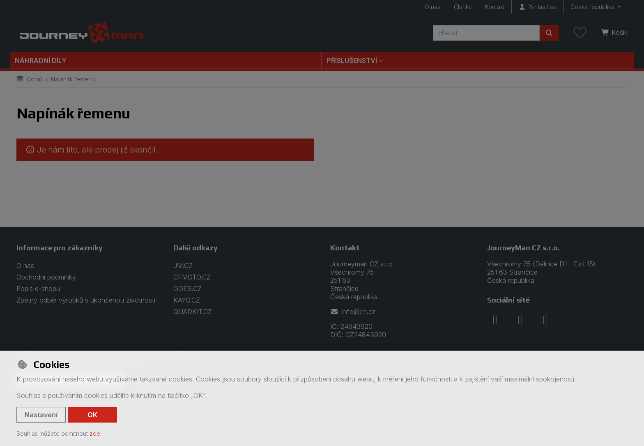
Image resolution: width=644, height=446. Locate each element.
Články (463, 6)
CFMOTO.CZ (192, 277)
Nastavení (41, 415)
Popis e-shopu (38, 288)
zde (95, 433)
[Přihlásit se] (538, 7)
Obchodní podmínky (46, 277)
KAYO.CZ (186, 300)
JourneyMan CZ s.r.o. (523, 247)
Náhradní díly (41, 60)
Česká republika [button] (593, 6)
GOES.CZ (187, 288)
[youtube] (545, 320)
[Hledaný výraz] (486, 33)
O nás (433, 6)
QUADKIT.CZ (192, 311)
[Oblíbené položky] (580, 33)
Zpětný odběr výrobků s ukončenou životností (85, 300)
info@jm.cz (352, 311)
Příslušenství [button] (352, 60)
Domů (29, 79)
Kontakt (495, 6)
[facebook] (495, 320)
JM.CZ (183, 265)
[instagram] (520, 320)
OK (92, 415)
